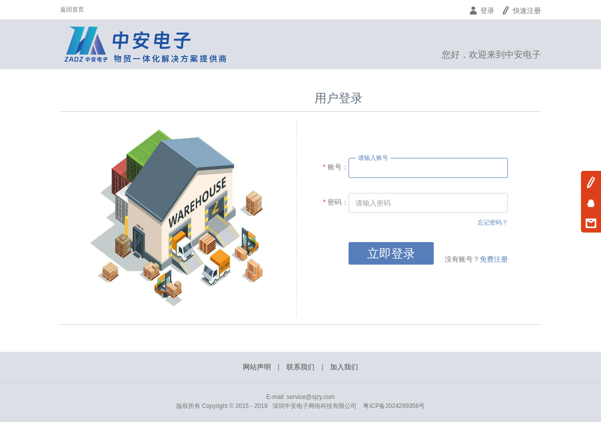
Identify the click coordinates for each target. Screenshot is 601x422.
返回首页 (72, 9)
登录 (481, 11)
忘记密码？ (493, 222)
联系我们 (300, 367)
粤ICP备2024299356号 (394, 405)
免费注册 (494, 259)
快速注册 (521, 11)
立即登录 (391, 253)
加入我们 (344, 367)
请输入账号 (373, 157)
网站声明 (257, 367)
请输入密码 (373, 203)
